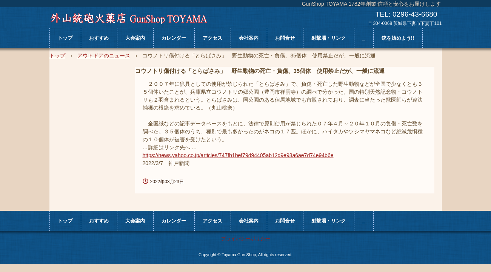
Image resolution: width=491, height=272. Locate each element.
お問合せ (285, 38)
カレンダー (174, 38)
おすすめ (99, 38)
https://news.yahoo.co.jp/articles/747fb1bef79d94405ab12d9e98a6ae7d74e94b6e (238, 155)
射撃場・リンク (328, 38)
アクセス (212, 38)
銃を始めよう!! (398, 38)
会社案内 (249, 38)
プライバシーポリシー (245, 238)
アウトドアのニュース (103, 56)
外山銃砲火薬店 (128, 18)
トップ (65, 38)
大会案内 (135, 38)
